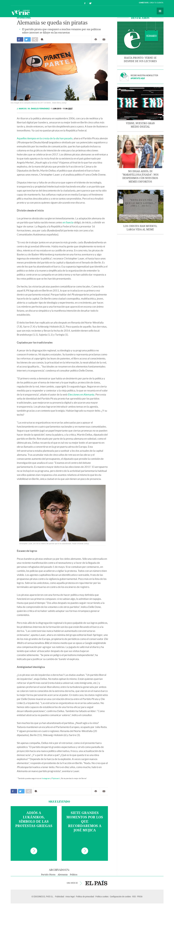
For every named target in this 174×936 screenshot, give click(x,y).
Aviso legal (70, 896)
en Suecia (68, 222)
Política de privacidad (85, 896)
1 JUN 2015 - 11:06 (62, 109)
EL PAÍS (96, 882)
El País (20, 2)
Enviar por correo (104, 39)
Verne (20, 12)
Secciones (160, 11)
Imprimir (96, 39)
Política (73, 874)
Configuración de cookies (120, 896)
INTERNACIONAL (24, 17)
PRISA (140, 896)
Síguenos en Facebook (85, 3)
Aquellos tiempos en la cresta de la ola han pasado (44, 138)
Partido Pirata (48, 874)
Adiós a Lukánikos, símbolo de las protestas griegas (33, 819)
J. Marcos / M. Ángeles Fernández (33, 109)
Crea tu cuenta (156, 3)
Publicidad (59, 896)
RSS (134, 896)
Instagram (46, 778)
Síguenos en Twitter (90, 3)
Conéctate (144, 3)
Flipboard (56, 778)
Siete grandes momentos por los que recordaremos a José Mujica (84, 821)
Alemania (63, 874)
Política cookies (102, 896)
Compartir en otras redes (35, 39)
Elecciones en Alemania (81, 394)
